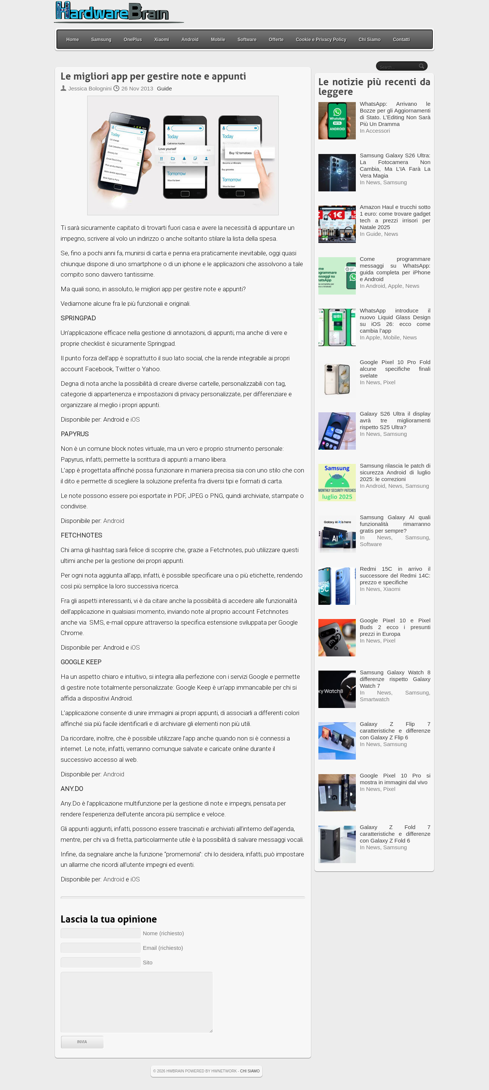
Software (247, 39)
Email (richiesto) (163, 948)
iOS (135, 419)
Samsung (101, 39)
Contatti (401, 39)
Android (190, 39)
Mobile (218, 39)
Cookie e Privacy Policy (321, 39)
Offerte (276, 39)
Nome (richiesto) (163, 933)
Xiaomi (162, 39)
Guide (164, 88)
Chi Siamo (370, 39)
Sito (148, 962)
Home (73, 39)
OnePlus (133, 39)
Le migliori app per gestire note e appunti (153, 76)
